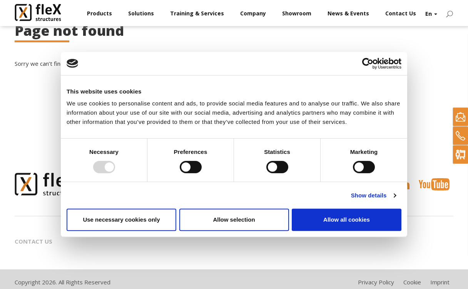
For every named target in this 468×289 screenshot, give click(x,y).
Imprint (440, 282)
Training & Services (197, 13)
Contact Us (400, 13)
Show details (369, 195)
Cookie (412, 282)
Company (253, 13)
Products (99, 13)
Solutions (141, 13)
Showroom (296, 13)
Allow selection (234, 219)
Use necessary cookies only (121, 219)
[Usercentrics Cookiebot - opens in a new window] (367, 63)
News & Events (348, 13)
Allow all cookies (346, 219)
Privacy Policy (376, 282)
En (431, 13)
